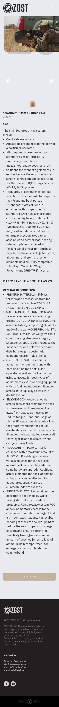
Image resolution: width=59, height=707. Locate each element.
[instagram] (13, 685)
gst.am (21, 670)
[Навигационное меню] (54, 8)
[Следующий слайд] (51, 81)
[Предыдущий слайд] (8, 81)
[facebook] (6, 685)
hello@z (14, 670)
